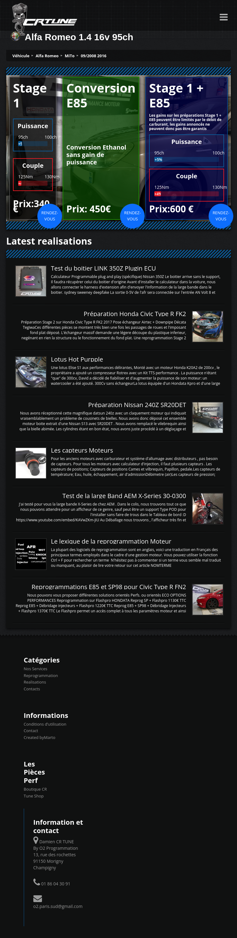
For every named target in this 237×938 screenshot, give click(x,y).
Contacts (32, 689)
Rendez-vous (49, 216)
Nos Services (35, 668)
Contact (31, 730)
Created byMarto (39, 737)
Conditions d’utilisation (45, 724)
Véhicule (21, 56)
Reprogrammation (41, 675)
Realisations (35, 682)
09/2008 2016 (93, 56)
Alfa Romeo (47, 56)
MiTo (70, 56)
